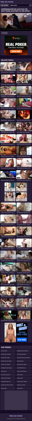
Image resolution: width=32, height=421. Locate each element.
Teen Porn (4, 388)
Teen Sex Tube (21, 385)
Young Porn (21, 361)
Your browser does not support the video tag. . (16, 22)
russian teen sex (6, 381)
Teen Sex (4, 371)
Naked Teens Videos (7, 368)
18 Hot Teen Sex (6, 374)
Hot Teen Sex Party (6, 361)
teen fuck (4, 351)
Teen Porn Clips (6, 357)
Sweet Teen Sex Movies (24, 357)
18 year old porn (22, 354)
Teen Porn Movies (6, 354)
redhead (5, 33)
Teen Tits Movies (6, 364)
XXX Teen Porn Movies (7, 385)
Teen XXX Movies (22, 371)
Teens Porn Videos (22, 381)
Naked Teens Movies (23, 351)
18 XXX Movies (21, 368)
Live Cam (6, 5)
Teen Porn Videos (22, 364)
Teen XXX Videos (6, 378)
